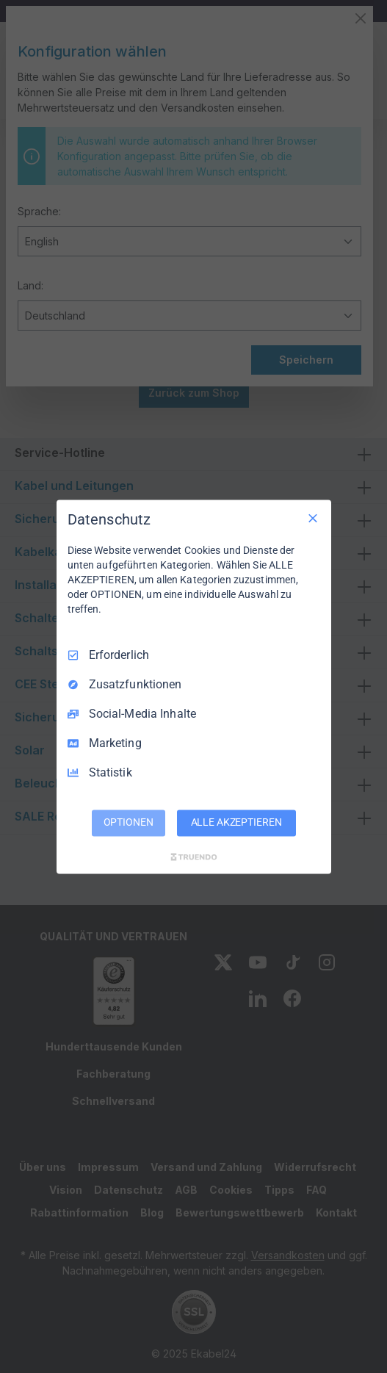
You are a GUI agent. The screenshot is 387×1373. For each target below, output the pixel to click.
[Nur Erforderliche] (312, 518)
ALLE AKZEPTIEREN (236, 822)
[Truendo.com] (193, 856)
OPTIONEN (128, 822)
